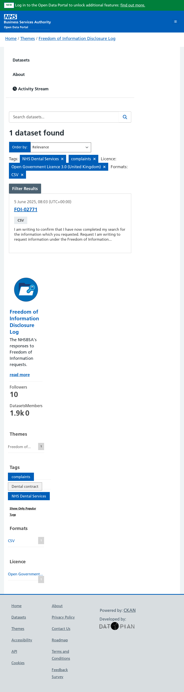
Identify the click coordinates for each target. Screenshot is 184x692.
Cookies (18, 662)
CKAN (130, 610)
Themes (27, 38)
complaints (21, 476)
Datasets (21, 60)
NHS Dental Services (29, 496)
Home (11, 38)
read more (20, 374)
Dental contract (25, 486)
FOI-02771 (25, 209)
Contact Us (61, 628)
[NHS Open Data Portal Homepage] (27, 21)
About (19, 74)
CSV (21, 220)
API (14, 651)
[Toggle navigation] (175, 21)
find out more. (132, 5)
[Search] (125, 117)
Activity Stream (31, 88)
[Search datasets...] (64, 117)
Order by (19, 147)
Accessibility (21, 640)
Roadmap (60, 640)
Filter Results (25, 188)
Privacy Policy (63, 617)
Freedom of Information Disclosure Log (77, 38)
